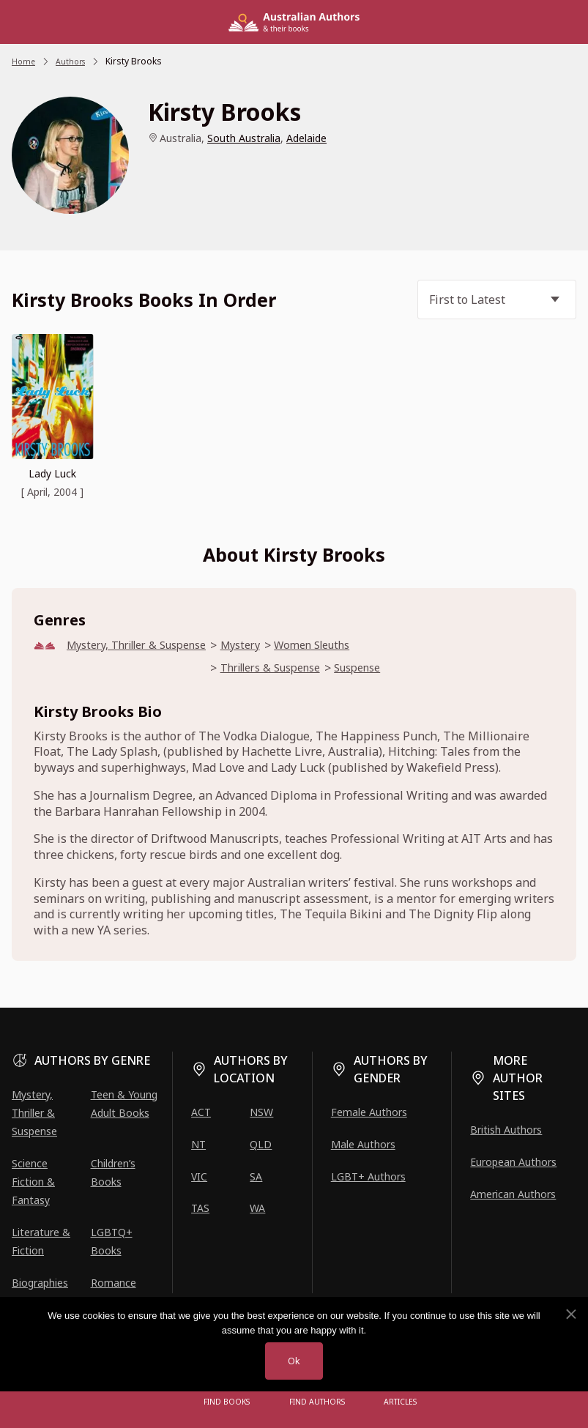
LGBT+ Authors (368, 1176)
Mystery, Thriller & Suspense (147, 645)
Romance (113, 1283)
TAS (200, 1209)
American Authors (513, 1194)
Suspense (398, 669)
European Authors (513, 1162)
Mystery (264, 645)
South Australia (243, 138)
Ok (294, 1360)
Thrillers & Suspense (300, 669)
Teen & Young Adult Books (124, 1103)
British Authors (506, 1130)
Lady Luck (52, 473)
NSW (261, 1112)
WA (257, 1209)
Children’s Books (113, 1172)
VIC (199, 1176)
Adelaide (306, 138)
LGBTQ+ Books (112, 1242)
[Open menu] (176, 1402)
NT (198, 1144)
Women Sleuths (343, 645)
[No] (570, 1313)
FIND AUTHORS (317, 1402)
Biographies (40, 1283)
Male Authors (363, 1144)
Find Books (231, 1402)
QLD (261, 1144)
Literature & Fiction (41, 1242)
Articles (396, 1402)
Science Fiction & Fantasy (33, 1181)
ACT (201, 1112)
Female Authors (369, 1112)
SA (256, 1176)
